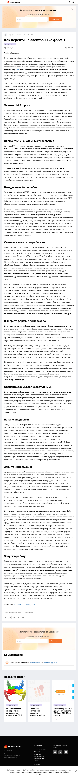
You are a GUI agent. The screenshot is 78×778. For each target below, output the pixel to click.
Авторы (37, 764)
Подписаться (55, 19)
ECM (17, 70)
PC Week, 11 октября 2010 (25, 604)
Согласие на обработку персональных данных (39, 757)
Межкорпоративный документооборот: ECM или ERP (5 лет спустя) (63, 712)
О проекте (38, 745)
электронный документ (13, 612)
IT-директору (10, 44)
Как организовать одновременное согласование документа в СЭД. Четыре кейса (14, 713)
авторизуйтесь (35, 662)
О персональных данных (40, 750)
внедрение (29, 612)
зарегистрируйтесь (50, 662)
